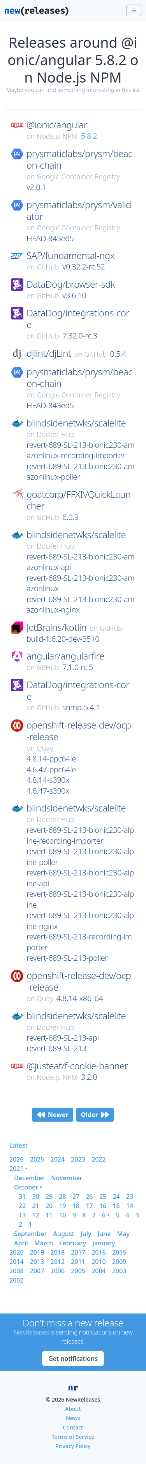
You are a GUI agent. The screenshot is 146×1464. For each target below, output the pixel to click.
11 (49, 1215)
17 (89, 1206)
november (67, 1178)
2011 (78, 1261)
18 (75, 1206)
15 (116, 1206)
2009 (119, 1261)
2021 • (18, 1168)
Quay (45, 748)
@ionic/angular (56, 125)
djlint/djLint (48, 353)
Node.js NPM (57, 136)
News (73, 1418)
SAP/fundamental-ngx (70, 255)
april (21, 1243)
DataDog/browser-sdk (70, 284)
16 (102, 1206)
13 (22, 1215)
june (104, 1233)
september (30, 1233)
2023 (78, 1159)
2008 (16, 1271)
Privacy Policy (72, 1446)
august (63, 1233)
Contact (73, 1427)
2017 (78, 1252)
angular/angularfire (65, 656)
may (123, 1233)
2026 (16, 1159)
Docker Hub (55, 434)
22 (22, 1206)
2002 (16, 1280)
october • (28, 1187)
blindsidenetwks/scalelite (76, 423)
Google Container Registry (78, 176)
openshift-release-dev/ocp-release (78, 730)
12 (35, 1215)
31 (22, 1196)
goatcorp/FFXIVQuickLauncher (78, 500)
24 (116, 1196)
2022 (98, 1159)
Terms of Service (73, 1436)
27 (75, 1196)
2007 (37, 1271)
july (86, 1233)
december (29, 1178)
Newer (53, 1114)
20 (49, 1206)
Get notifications (72, 1358)
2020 (16, 1252)
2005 (78, 1271)
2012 (58, 1261)
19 (62, 1206)
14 (129, 1206)
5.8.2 (89, 136)
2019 (37, 1252)
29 (49, 1196)
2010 (98, 1261)
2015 (119, 1252)
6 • (105, 1215)
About (73, 1408)
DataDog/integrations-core (77, 318)
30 (35, 1196)
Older (95, 1114)
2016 (98, 1252)
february (72, 1243)
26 (89, 1196)
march (43, 1243)
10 (62, 1215)
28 (62, 1196)
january (103, 1243)
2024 (58, 1159)
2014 (16, 1261)
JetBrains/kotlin (56, 627)
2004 (98, 1271)
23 (129, 1196)
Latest (18, 1145)
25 (102, 1196)
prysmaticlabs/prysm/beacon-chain (79, 159)
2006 (58, 1271)
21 (35, 1206)
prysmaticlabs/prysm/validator (78, 210)
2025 (37, 1159)
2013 (37, 1261)
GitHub (48, 266)
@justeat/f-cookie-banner (77, 1066)
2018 (58, 1252)
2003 (119, 1271)
